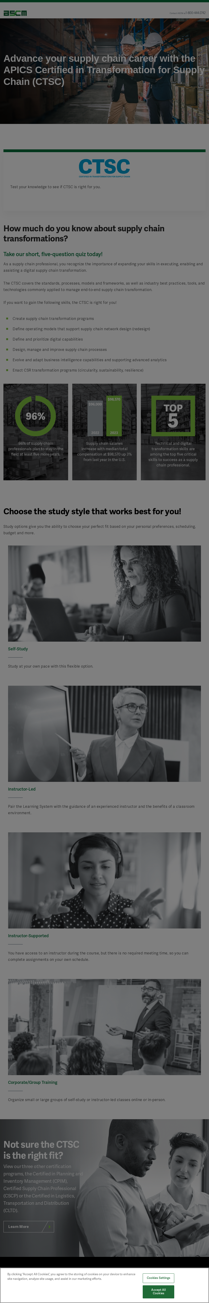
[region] (104, 1285)
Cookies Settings (158, 1278)
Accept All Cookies (158, 1291)
